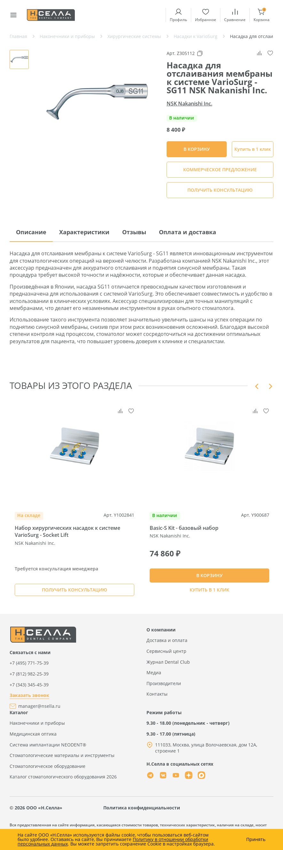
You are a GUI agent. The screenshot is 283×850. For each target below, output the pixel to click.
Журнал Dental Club (168, 665)
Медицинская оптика (33, 738)
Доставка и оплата (166, 644)
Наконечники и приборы (37, 727)
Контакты (157, 698)
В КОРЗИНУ (209, 577)
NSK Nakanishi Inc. (189, 103)
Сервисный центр (166, 655)
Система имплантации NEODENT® (48, 748)
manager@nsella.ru (39, 710)
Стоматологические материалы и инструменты (62, 759)
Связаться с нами (30, 656)
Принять (255, 839)
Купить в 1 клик (252, 149)
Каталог (19, 716)
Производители (163, 687)
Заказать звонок (29, 699)
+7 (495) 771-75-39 (29, 667)
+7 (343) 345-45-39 (29, 688)
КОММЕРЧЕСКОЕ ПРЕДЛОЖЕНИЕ (220, 169)
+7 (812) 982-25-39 (29, 678)
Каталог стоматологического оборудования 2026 (63, 780)
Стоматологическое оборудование (47, 770)
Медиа (153, 676)
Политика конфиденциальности (141, 811)
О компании (161, 633)
